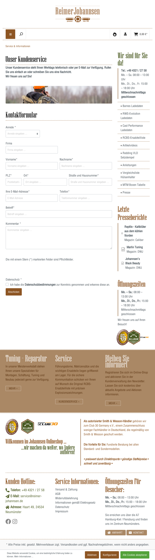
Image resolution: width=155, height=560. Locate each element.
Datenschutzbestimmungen (40, 284)
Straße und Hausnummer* (84, 175)
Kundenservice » (69, 401)
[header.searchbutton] (21, 34)
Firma (9, 143)
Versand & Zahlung (66, 489)
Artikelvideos (129, 145)
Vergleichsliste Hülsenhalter (130, 175)
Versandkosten (69, 544)
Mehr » (13, 388)
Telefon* (65, 191)
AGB (57, 494)
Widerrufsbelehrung (66, 498)
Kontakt (136, 532)
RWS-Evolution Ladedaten (130, 116)
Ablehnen (92, 555)
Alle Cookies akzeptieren (135, 555)
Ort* (26, 175)
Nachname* (66, 159)
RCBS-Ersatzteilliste (133, 137)
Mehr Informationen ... (23, 556)
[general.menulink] (10, 34)
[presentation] (33, 270)
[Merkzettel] (115, 34)
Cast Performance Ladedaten (132, 128)
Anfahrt (114, 532)
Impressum (61, 511)
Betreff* (10, 207)
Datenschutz (62, 507)
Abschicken (13, 292)
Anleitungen (128, 165)
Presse (125, 192)
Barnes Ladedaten (132, 106)
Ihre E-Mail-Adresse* (18, 191)
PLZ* (9, 175)
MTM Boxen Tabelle (133, 185)
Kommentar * (13, 223)
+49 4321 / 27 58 (137, 70)
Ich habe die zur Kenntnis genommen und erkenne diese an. (60, 284)
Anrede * (11, 127)
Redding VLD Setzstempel (129, 155)
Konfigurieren (110, 555)
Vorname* (11, 159)
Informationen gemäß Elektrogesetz (75, 502)
